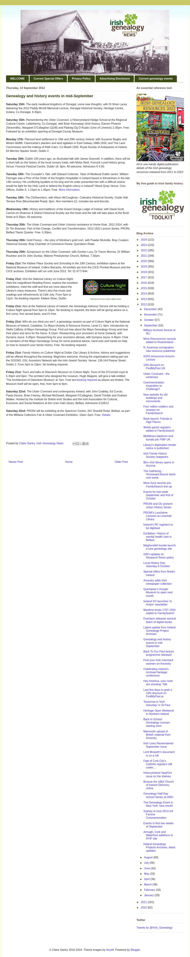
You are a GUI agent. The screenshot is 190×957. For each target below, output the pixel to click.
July (147, 862)
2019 (144, 266)
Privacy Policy (81, 78)
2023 (144, 245)
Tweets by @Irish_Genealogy (154, 927)
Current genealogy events (156, 78)
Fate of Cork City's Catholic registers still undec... (157, 764)
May (147, 873)
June (147, 868)
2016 (144, 282)
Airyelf (110, 949)
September (151, 325)
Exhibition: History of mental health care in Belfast (157, 537)
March (148, 884)
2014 (144, 293)
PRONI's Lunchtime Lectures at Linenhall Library (157, 516)
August (148, 857)
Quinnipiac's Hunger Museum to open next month (158, 592)
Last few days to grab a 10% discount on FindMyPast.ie (157, 693)
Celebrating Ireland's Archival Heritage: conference (156, 672)
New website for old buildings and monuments (155, 398)
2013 (144, 299)
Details (106, 414)
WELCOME (17, 78)
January (149, 895)
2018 (144, 272)
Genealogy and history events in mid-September (157, 642)
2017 (144, 277)
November (151, 314)
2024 (144, 239)
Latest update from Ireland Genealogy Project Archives (159, 630)
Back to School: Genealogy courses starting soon (156, 722)
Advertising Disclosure (115, 78)
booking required (87, 379)
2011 (144, 902)
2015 (144, 288)
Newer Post (16, 461)
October (149, 319)
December (151, 309)
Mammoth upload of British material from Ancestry (156, 734)
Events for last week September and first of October (158, 495)
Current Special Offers (48, 78)
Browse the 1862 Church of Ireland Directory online (158, 785)
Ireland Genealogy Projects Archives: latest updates (159, 847)
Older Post (121, 461)
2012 (144, 304)
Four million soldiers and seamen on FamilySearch (158, 410)
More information (69, 189)
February (150, 889)
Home (69, 461)
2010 (144, 907)
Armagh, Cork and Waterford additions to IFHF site (158, 835)
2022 (144, 250)
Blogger (135, 949)
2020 (144, 261)
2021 (144, 255)
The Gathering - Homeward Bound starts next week (159, 474)
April (147, 879)
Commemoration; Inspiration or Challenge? (154, 386)
